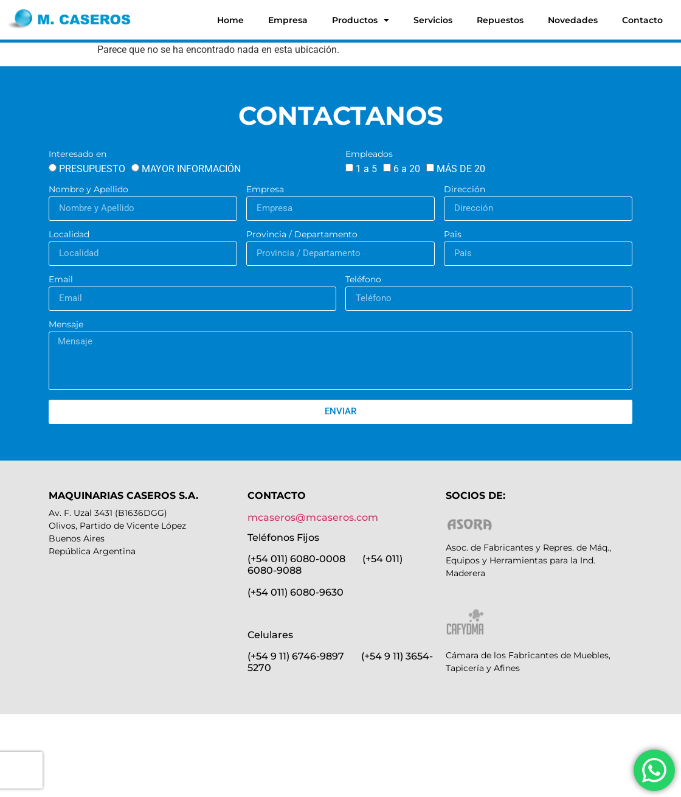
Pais (452, 235)
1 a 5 (366, 169)
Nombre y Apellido (88, 190)
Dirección (464, 190)
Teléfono (363, 280)
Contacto (642, 20)
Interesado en (77, 154)
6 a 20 (406, 169)
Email (61, 280)
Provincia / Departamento (302, 235)
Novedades (573, 20)
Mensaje (66, 325)
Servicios (432, 20)
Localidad (69, 235)
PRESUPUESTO (92, 169)
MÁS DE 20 (461, 169)
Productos (360, 20)
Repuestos (500, 20)
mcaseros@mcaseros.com (312, 517)
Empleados (369, 154)
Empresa (288, 20)
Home (230, 20)
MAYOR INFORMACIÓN (191, 169)
